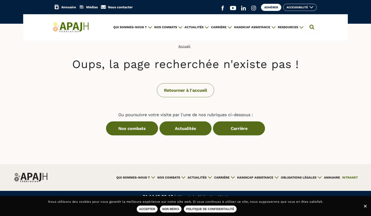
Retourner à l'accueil (185, 90)
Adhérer (271, 7)
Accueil (184, 46)
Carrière (239, 128)
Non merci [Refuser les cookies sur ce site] (170, 209)
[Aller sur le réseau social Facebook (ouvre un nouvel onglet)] (223, 8)
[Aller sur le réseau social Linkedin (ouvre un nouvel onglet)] (243, 8)
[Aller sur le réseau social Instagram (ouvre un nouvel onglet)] (254, 8)
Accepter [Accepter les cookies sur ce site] (147, 209)
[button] (312, 27)
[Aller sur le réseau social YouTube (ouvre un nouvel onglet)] (233, 8)
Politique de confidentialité (210, 209)
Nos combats (132, 128)
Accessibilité (297, 7)
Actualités (185, 128)
